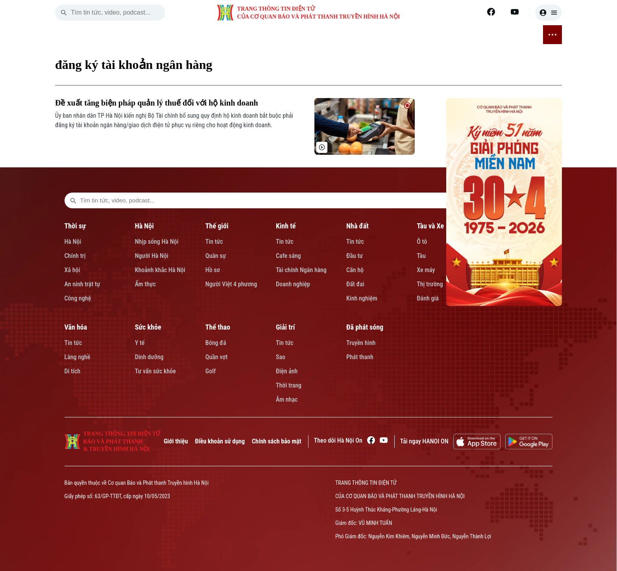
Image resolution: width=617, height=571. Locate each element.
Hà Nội (73, 241)
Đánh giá (428, 298)
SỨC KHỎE (398, 35)
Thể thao (217, 327)
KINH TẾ (222, 35)
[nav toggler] (552, 34)
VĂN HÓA (362, 35)
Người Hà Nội (151, 256)
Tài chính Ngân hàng (301, 270)
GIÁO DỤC (327, 35)
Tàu (421, 256)
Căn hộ (355, 270)
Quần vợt (216, 357)
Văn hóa (76, 327)
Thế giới (217, 226)
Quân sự (215, 256)
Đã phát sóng (364, 327)
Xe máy (426, 270)
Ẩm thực (145, 284)
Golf (210, 371)
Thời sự (75, 226)
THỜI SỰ (130, 35)
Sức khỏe (148, 327)
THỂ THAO (435, 35)
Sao (280, 357)
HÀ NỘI (160, 35)
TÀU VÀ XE (289, 35)
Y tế (140, 343)
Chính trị (75, 256)
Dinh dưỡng (149, 357)
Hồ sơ (212, 270)
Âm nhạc (286, 399)
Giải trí (285, 327)
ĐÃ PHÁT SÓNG (510, 35)
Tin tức (214, 241)
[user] (548, 12)
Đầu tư (354, 256)
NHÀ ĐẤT (254, 35)
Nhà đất (357, 226)
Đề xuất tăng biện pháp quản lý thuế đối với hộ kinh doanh (156, 102)
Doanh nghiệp (293, 284)
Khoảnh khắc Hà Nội (160, 270)
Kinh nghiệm (361, 298)
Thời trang (288, 385)
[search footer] (73, 200)
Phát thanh (359, 357)
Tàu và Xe (430, 226)
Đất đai (355, 284)
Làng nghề (78, 357)
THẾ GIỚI (191, 35)
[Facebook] (491, 12)
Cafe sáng (288, 256)
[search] (64, 13)
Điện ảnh (287, 371)
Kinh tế (286, 226)
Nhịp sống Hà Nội (157, 241)
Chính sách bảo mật (276, 441)
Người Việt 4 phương (231, 284)
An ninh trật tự (82, 284)
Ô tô (422, 241)
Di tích (73, 371)
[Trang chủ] (106, 34)
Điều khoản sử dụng (220, 441)
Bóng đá (215, 343)
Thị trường (430, 284)
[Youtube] (515, 12)
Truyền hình (360, 343)
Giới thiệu (176, 441)
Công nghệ (78, 298)
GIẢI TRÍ (469, 35)
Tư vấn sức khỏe (155, 371)
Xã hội (72, 270)
